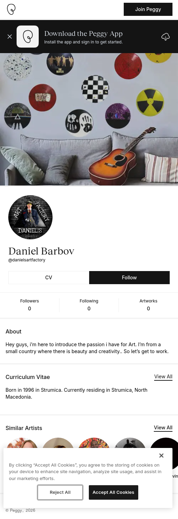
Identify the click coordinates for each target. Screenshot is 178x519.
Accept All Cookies (113, 492)
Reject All (60, 492)
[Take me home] (11, 9)
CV (48, 277)
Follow (129, 277)
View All (163, 376)
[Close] (161, 455)
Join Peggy (148, 9)
